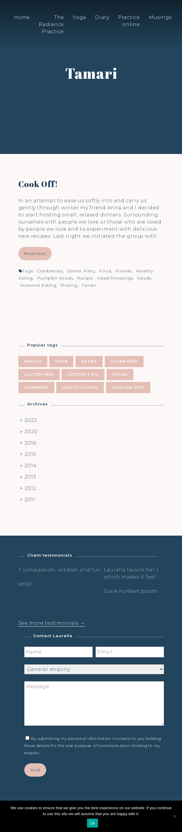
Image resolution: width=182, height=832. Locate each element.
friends (123, 271)
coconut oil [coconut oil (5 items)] (83, 374)
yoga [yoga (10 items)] (61, 361)
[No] (175, 816)
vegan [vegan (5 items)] (120, 374)
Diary (102, 17)
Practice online (129, 21)
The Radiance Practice (51, 24)
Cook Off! (38, 183)
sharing (68, 285)
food (105, 271)
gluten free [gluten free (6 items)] (39, 374)
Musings (160, 17)
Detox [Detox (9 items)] (89, 361)
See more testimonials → (51, 623)
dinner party (81, 271)
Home (22, 17)
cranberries (50, 271)
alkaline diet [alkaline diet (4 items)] (128, 387)
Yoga (79, 17)
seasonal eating (38, 285)
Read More (35, 253)
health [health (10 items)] (32, 361)
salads (144, 278)
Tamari (88, 285)
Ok (92, 823)
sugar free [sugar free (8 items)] (124, 361)
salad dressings (115, 278)
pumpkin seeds (55, 278)
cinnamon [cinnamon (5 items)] (36, 387)
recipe (85, 278)
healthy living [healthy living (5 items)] (80, 387)
